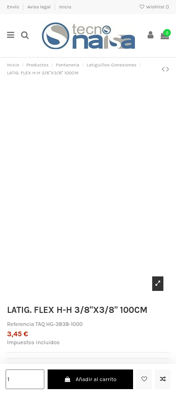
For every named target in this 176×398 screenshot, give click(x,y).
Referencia (20, 324)
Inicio (65, 7)
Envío (13, 7)
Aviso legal (40, 7)
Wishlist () (154, 7)
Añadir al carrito (90, 379)
